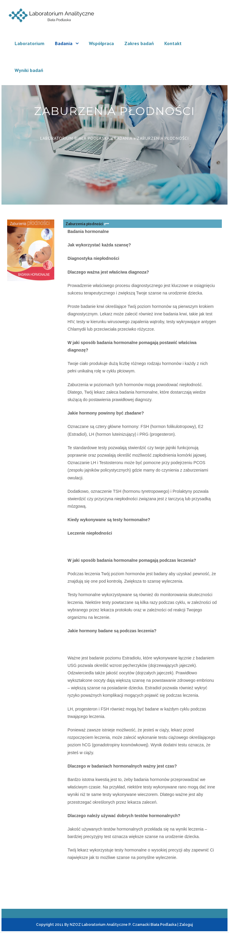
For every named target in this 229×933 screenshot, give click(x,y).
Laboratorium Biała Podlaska (75, 138)
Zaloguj (186, 925)
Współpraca (101, 43)
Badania (63, 43)
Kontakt (173, 43)
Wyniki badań (29, 70)
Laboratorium (29, 43)
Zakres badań (139, 43)
